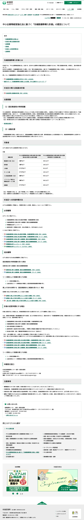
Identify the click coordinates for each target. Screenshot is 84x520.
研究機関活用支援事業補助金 (13, 446)
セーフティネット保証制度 (51, 444)
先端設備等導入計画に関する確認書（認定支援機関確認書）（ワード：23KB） (26, 238)
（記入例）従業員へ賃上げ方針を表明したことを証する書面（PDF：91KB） (26, 297)
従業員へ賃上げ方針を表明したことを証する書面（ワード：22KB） (24, 294)
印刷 (59, 14)
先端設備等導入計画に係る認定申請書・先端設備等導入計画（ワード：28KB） (27, 233)
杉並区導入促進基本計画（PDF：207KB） (17, 89)
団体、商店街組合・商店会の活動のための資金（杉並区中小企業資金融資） (22, 440)
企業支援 (29, 11)
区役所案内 (75, 513)
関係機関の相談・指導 (49, 453)
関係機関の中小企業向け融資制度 (52, 439)
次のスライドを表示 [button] (17, 490)
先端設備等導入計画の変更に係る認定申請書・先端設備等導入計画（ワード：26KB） (28, 339)
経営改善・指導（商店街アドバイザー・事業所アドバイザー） (60, 446)
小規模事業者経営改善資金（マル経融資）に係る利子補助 (59, 430)
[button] (50, 2)
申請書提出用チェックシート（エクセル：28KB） (19, 243)
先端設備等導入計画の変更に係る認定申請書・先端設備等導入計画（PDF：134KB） (28, 336)
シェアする (47, 14)
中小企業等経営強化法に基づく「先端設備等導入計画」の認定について (22, 449)
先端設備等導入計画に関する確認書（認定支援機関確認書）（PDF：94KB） (26, 235)
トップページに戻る (61, 507)
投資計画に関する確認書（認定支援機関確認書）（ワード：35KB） (23, 268)
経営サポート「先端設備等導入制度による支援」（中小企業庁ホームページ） (25, 78)
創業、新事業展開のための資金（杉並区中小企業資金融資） (22, 435)
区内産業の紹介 (10, 453)
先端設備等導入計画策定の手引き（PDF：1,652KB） (20, 75)
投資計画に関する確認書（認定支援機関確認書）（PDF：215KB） (23, 266)
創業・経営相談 (10, 444)
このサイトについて (61, 510)
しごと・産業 (23, 11)
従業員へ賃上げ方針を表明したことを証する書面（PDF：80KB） (23, 292)
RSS (57, 512)
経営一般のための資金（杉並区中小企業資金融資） (57, 432)
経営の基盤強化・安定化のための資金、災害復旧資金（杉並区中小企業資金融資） (60, 436)
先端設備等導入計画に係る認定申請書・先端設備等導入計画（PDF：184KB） (26, 230)
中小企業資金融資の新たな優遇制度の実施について (19, 430)
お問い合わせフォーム (12, 411)
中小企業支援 (36, 11)
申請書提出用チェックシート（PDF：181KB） (18, 240)
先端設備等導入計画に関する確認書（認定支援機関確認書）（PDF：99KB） (26, 341)
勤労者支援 (9, 432)
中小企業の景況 (48, 448)
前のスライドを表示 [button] (13, 490)
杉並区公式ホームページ (13, 11)
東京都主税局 (8, 120)
